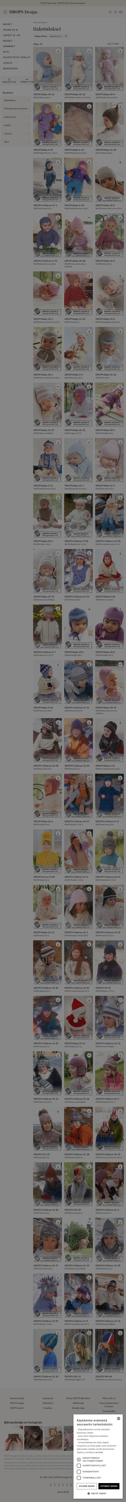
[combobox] (118, 1418)
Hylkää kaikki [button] (87, 1486)
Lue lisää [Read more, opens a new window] (98, 1452)
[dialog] (98, 1456)
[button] (98, 1493)
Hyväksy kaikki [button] (108, 1486)
